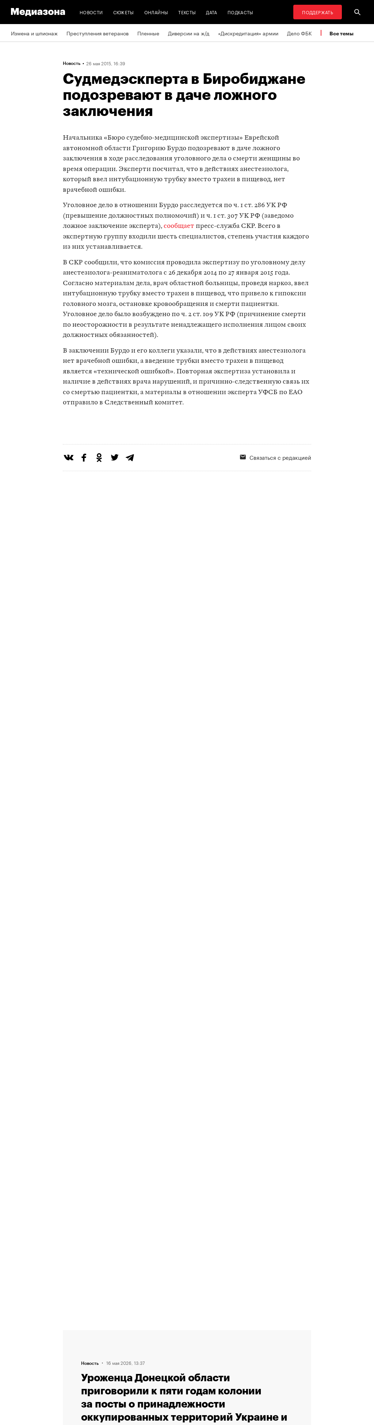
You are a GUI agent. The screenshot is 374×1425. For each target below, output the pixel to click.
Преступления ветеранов (97, 33)
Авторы (112, 1361)
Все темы (341, 33)
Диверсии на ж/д (188, 33)
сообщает (179, 226)
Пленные (148, 33)
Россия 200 (207, 1375)
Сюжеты (123, 11)
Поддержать (317, 11)
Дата (211, 11)
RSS (201, 1333)
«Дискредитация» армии (248, 33)
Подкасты (240, 11)
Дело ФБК (299, 33)
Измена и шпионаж (34, 33)
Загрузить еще (187, 1098)
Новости (91, 11)
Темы (109, 1375)
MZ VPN (202, 1361)
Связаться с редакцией (131, 1347)
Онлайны (156, 11)
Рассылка (205, 1347)
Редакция (114, 1333)
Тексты (187, 11)
